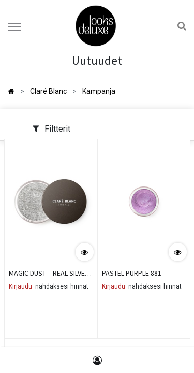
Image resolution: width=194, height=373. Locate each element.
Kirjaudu (20, 286)
